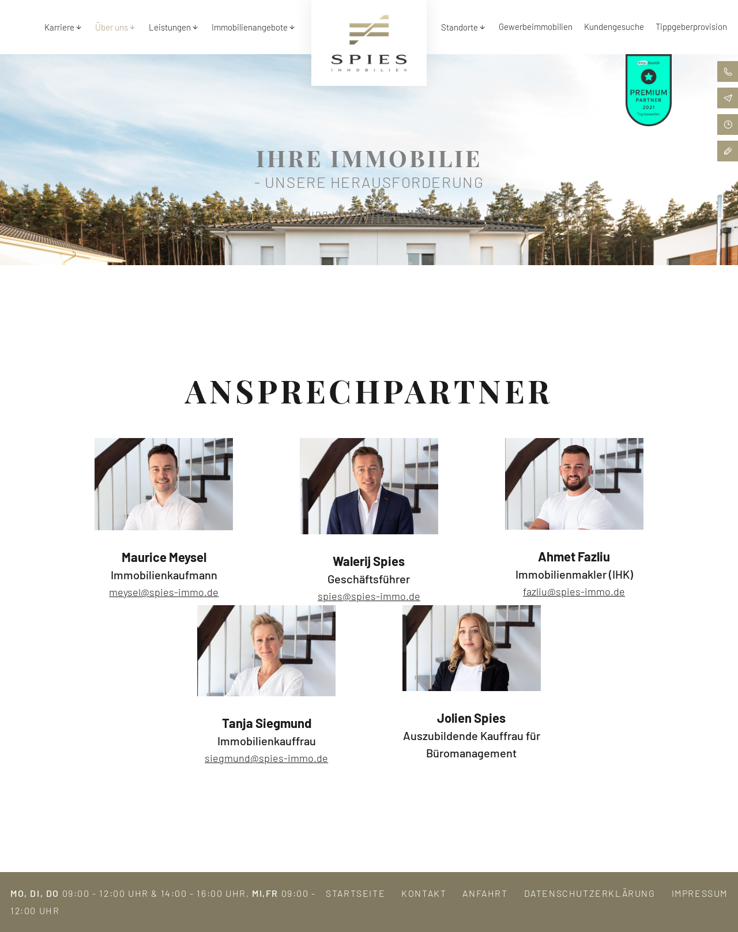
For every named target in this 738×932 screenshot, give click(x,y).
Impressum (700, 893)
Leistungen (170, 27)
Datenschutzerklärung (590, 893)
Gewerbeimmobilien (536, 26)
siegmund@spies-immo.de (266, 758)
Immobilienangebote (250, 27)
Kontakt (423, 893)
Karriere (59, 27)
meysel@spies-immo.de (164, 592)
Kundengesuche (614, 26)
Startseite (355, 893)
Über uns (111, 27)
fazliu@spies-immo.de (574, 591)
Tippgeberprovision (691, 26)
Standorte (459, 27)
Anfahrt (484, 893)
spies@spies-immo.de (369, 596)
